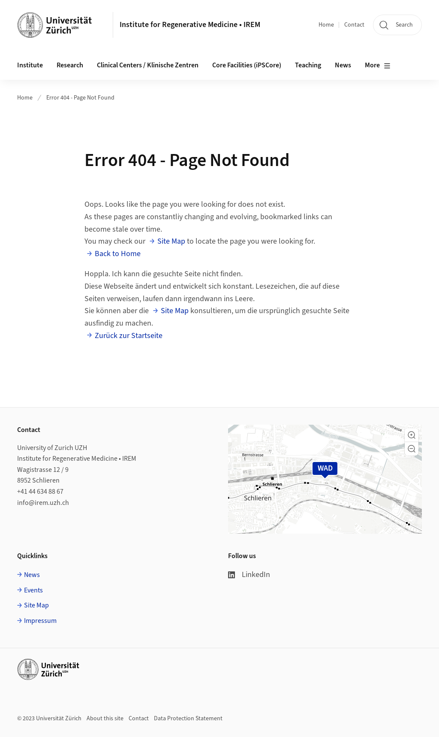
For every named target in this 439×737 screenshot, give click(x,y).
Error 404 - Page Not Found (80, 98)
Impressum (40, 620)
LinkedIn (249, 574)
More (378, 65)
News (32, 575)
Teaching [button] (308, 65)
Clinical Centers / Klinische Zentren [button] (147, 65)
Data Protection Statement (188, 718)
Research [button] (70, 65)
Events (33, 590)
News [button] (343, 65)
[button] (411, 435)
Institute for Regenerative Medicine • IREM (190, 24)
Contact (354, 25)
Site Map (171, 241)
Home (326, 25)
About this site (105, 718)
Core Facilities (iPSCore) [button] (246, 65)
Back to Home (118, 253)
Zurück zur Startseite (128, 335)
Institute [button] (30, 65)
